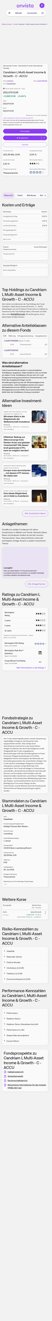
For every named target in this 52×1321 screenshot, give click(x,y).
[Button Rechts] (44, 138)
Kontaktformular (18, 314)
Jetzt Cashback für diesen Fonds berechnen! (18, 118)
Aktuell (18, 13)
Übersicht (8, 195)
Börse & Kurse (7, 24)
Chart (20, 195)
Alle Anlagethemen (37, 584)
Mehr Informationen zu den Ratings (31, 668)
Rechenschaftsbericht (17, 1080)
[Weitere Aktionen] (45, 912)
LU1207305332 (11, 350)
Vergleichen (22, 138)
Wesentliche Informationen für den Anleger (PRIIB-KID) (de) (27, 1086)
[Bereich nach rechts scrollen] (45, 195)
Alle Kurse (31, 195)
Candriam (11, 83)
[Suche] (42, 13)
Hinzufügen (25, 131)
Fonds (15, 24)
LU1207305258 (11, 340)
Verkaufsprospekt (15, 1076)
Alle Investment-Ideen (35, 513)
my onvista (32, 13)
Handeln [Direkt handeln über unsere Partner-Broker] (25, 144)
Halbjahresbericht (16, 1072)
